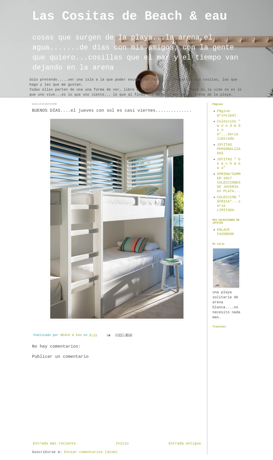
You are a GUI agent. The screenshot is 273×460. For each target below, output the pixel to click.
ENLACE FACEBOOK (225, 232)
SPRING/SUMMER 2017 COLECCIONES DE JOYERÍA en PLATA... (228, 182)
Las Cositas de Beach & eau (129, 16)
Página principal (226, 113)
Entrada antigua (185, 443)
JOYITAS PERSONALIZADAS (228, 149)
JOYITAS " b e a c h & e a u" (228, 163)
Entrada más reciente (54, 443)
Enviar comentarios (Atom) (91, 452)
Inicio (122, 443)
